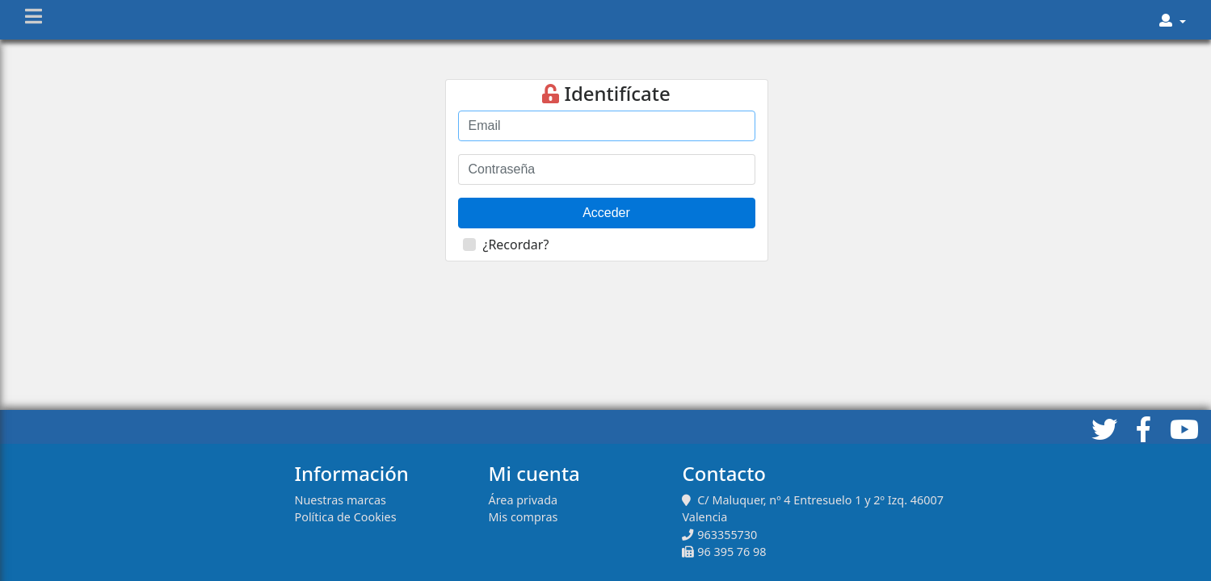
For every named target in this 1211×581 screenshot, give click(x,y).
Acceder (606, 212)
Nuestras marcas (339, 500)
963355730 (727, 534)
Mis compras (522, 517)
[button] (1172, 20)
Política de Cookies (345, 517)
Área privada (522, 500)
